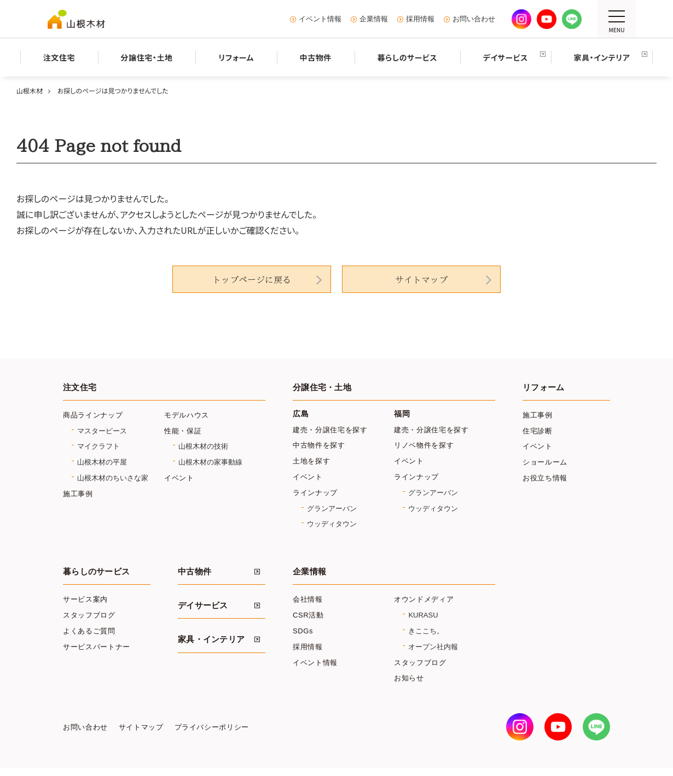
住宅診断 (538, 431)
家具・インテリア (211, 639)
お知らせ (409, 678)
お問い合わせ (473, 19)
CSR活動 (308, 615)
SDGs (303, 631)
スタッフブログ (89, 615)
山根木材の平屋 (102, 462)
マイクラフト (98, 446)
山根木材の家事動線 (210, 462)
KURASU (423, 615)
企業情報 (373, 19)
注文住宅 (79, 387)
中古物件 (194, 571)
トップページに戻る (251, 279)
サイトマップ (421, 279)
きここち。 (426, 631)
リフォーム (543, 387)
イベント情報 (320, 19)
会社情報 (308, 599)
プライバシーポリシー (212, 727)
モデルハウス (186, 415)
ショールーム (545, 462)
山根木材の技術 (203, 446)
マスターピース (102, 431)
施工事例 (78, 494)
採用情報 (420, 19)
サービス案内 (85, 599)
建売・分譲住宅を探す (330, 430)
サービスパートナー (96, 647)
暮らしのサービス (96, 571)
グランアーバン (332, 508)
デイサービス (203, 605)
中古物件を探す (319, 445)
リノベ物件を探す (424, 445)
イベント (179, 478)
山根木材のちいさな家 (112, 478)
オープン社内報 (433, 647)
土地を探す (311, 461)
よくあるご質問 (89, 631)
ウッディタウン (332, 524)
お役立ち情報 (545, 478)
